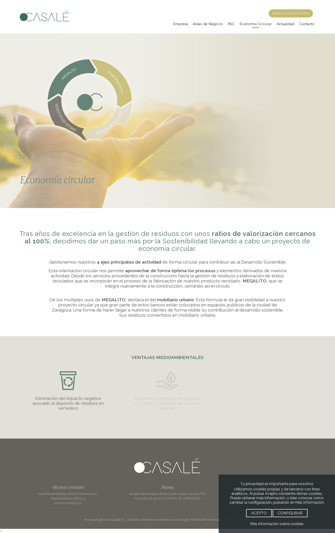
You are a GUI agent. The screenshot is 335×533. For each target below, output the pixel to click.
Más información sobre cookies (277, 524)
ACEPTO (259, 513)
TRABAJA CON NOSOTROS (290, 13)
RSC (231, 24)
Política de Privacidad (206, 519)
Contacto (307, 24)
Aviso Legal (180, 519)
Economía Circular (256, 24)
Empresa (180, 24)
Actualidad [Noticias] (286, 24)
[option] (167, 121)
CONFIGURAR (290, 513)
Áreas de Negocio (208, 24)
